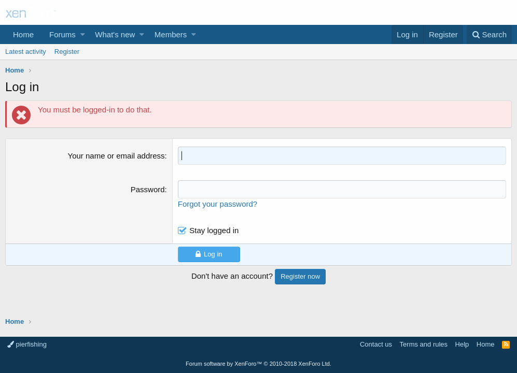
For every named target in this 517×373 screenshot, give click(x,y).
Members (171, 34)
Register (66, 51)
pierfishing (27, 344)
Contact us (376, 344)
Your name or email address (116, 155)
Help (462, 344)
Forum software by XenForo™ (258, 364)
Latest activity (25, 51)
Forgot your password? (217, 203)
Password (148, 189)
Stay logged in (214, 230)
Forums (62, 34)
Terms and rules (424, 344)
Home (23, 34)
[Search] (489, 34)
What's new (115, 34)
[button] (83, 34)
